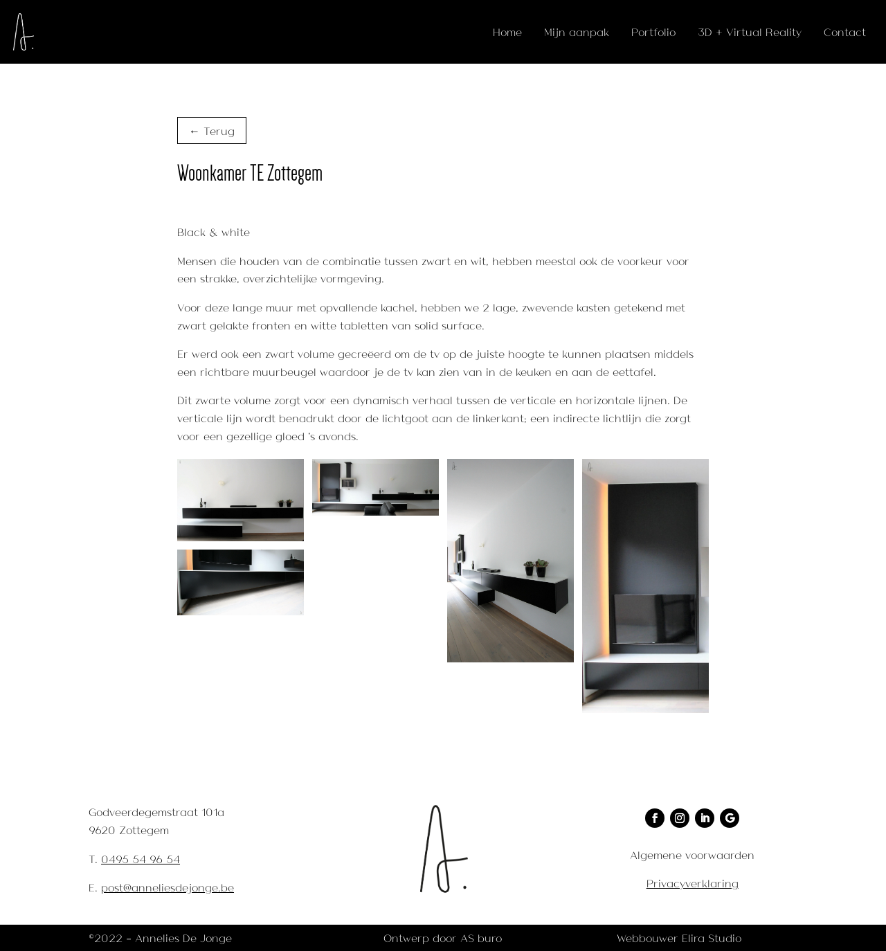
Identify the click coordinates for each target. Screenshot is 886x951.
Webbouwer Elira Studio (679, 937)
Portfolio (653, 31)
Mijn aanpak (576, 31)
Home (507, 31)
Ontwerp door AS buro (442, 937)
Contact (845, 31)
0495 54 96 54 (140, 858)
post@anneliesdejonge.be (167, 887)
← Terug (212, 130)
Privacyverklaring (693, 882)
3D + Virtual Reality (750, 31)
